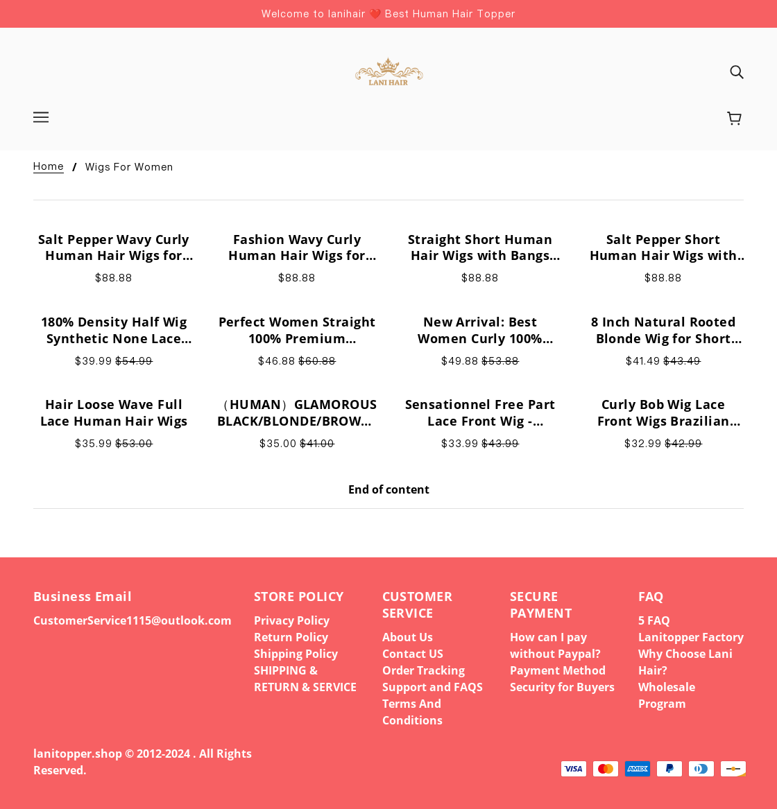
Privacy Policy (292, 620)
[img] (736, 71)
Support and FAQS (432, 687)
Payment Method (558, 670)
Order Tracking (423, 670)
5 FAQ (654, 620)
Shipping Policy (296, 653)
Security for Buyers (562, 687)
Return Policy (291, 637)
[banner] (388, 70)
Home (48, 167)
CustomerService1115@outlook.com (132, 620)
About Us (407, 637)
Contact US (412, 653)
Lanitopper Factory (691, 637)
